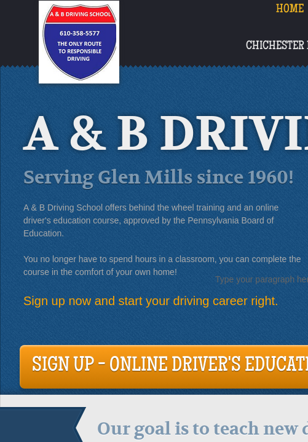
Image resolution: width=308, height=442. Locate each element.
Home (290, 10)
